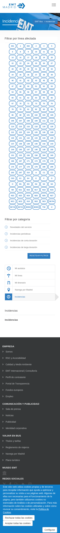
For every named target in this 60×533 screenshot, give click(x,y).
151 (12, 155)
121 (12, 132)
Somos (9, 351)
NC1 (12, 201)
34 (12, 75)
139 (28, 144)
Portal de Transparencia (17, 383)
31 (36, 69)
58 (44, 92)
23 (20, 63)
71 (28, 103)
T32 (43, 207)
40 (12, 80)
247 (20, 173)
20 (52, 57)
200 (51, 167)
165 (51, 155)
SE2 (36, 201)
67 (12, 103)
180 (43, 167)
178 (28, 167)
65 (44, 98)
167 (20, 161)
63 (36, 98)
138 (20, 144)
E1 (20, 178)
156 (28, 155)
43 (36, 80)
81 (28, 109)
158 (36, 155)
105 (51, 115)
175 (51, 161)
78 (12, 109)
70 (20, 103)
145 (20, 150)
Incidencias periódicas (20, 234)
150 (51, 150)
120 (51, 126)
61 (20, 98)
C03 (12, 178)
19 (44, 57)
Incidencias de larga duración (23, 247)
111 (43, 121)
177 (20, 167)
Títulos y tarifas (13, 441)
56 (28, 92)
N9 (12, 190)
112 (51, 121)
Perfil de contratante (16, 377)
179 (36, 167)
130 (12, 138)
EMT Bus (39, 21)
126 (43, 132)
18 (36, 57)
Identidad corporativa (16, 428)
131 (20, 138)
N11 (20, 190)
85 (52, 109)
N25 (36, 196)
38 (44, 75)
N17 (36, 190)
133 (36, 138)
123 (20, 132)
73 (36, 103)
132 (28, 138)
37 (36, 75)
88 (20, 115)
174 (43, 161)
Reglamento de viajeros (17, 447)
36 (28, 75)
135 (51, 138)
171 (28, 161)
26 (44, 63)
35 (20, 75)
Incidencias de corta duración (23, 240)
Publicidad (11, 422)
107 (20, 121)
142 (43, 144)
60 (12, 98)
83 (44, 109)
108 (28, 121)
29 (20, 69)
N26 (43, 196)
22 (12, 63)
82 (36, 109)
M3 (28, 184)
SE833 (36, 207)
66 (52, 98)
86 (12, 115)
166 (12, 161)
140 (36, 144)
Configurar (49, 530)
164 (43, 155)
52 (44, 86)
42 (28, 80)
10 (36, 52)
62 (28, 98)
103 (43, 115)
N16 (28, 190)
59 (52, 92)
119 (43, 126)
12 (52, 52)
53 (52, 86)
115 (20, 126)
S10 (28, 201)
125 (36, 132)
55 (20, 92)
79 (20, 109)
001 (12, 46)
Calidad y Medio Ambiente (19, 364)
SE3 (44, 201)
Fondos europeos (14, 390)
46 (52, 80)
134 (43, 138)
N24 (28, 196)
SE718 (12, 207)
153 (20, 155)
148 (36, 150)
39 (52, 75)
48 (20, 86)
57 (36, 92)
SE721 (20, 207)
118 (36, 126)
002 (28, 46)
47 (12, 86)
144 (12, 150)
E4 (28, 178)
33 (52, 69)
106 (12, 121)
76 (52, 103)
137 (12, 144)
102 (36, 115)
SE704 (51, 201)
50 (28, 86)
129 (51, 132)
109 (36, 121)
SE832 (28, 207)
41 (20, 80)
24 (28, 63)
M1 (20, 184)
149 (43, 150)
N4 (52, 184)
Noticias (10, 415)
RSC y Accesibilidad (16, 358)
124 (28, 132)
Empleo (9, 396)
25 (36, 63)
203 (12, 173)
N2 (36, 184)
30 (28, 69)
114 (12, 126)
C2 (52, 173)
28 (12, 69)
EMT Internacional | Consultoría (21, 371)
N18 (43, 190)
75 (44, 103)
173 (36, 161)
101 (28, 115)
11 (44, 52)
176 (12, 167)
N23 (20, 196)
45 (44, 80)
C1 (44, 173)
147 (28, 150)
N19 (51, 190)
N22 (12, 196)
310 (28, 173)
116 (28, 126)
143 (51, 144)
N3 (44, 184)
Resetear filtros (38, 256)
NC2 (20, 201)
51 (36, 86)
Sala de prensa (13, 409)
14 (12, 57)
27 (52, 63)
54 (12, 92)
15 (20, 57)
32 (44, 69)
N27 (51, 196)
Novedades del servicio (21, 227)
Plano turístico (13, 460)
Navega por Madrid (15, 453)
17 (28, 57)
